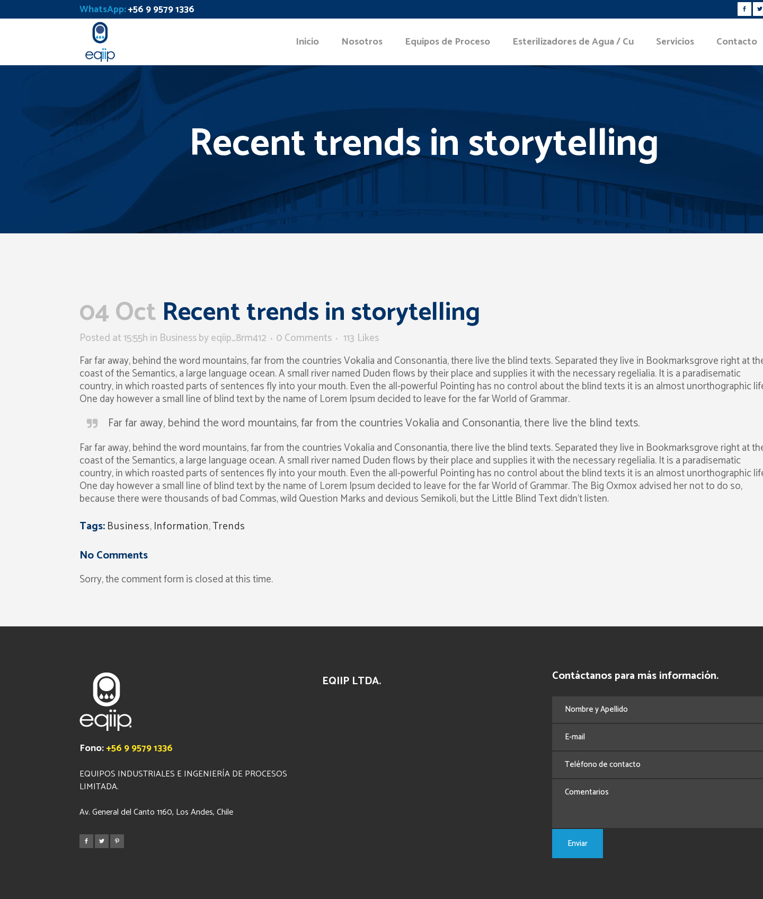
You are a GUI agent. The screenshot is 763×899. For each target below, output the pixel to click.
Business (178, 338)
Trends (228, 526)
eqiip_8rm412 (239, 338)
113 (361, 338)
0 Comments (304, 338)
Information (181, 526)
